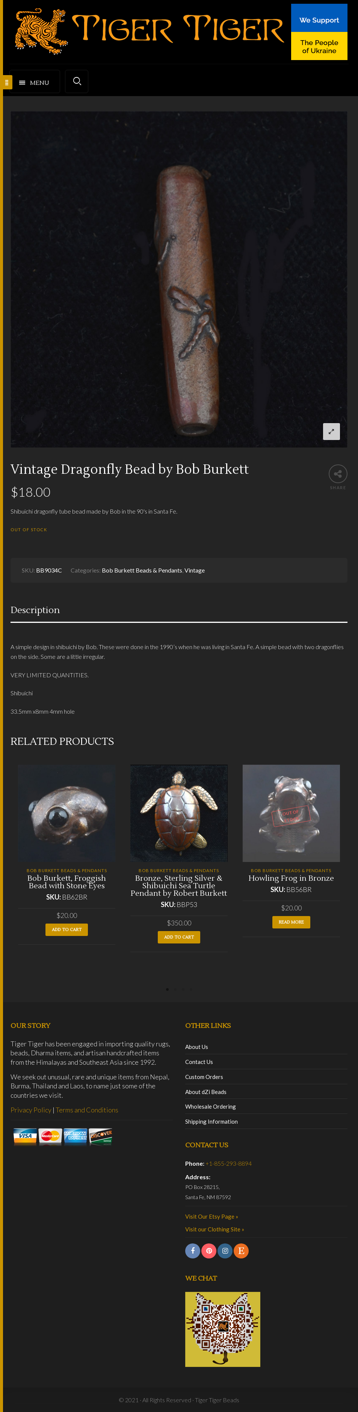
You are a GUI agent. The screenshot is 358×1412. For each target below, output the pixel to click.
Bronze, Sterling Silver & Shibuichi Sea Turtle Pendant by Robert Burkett (179, 886)
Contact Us (199, 1061)
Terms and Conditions (87, 1110)
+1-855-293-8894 (228, 1163)
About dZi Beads (206, 1091)
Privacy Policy (31, 1110)
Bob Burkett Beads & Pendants (142, 570)
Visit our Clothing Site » (214, 1229)
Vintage (194, 570)
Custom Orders (204, 1076)
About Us (196, 1046)
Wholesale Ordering (210, 1106)
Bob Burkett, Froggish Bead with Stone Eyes (66, 882)
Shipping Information (211, 1121)
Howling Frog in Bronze (291, 878)
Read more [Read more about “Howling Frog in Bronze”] (291, 922)
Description (35, 610)
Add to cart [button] (67, 930)
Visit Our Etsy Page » (211, 1216)
